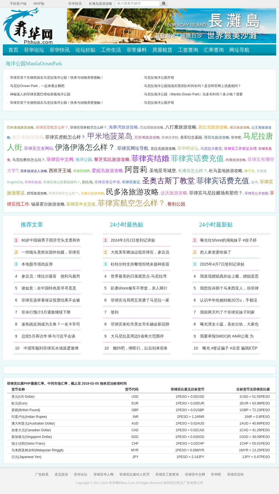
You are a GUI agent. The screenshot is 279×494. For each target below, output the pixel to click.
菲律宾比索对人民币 (134, 474)
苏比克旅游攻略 (213, 127)
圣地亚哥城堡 (162, 170)
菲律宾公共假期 (256, 193)
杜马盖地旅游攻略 (225, 170)
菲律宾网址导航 (132, 148)
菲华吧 (236, 137)
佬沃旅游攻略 (240, 127)
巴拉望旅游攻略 (151, 127)
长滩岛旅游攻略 (100, 4)
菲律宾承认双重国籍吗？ (61, 182)
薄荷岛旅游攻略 (216, 137)
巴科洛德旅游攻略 (20, 127)
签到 (115, 312)
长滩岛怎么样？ (192, 170)
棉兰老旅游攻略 (28, 137)
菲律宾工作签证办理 (240, 148)
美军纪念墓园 (191, 137)
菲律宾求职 (170, 137)
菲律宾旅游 (33, 182)
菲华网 (114, 483)
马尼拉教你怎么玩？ (28, 160)
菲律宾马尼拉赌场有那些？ (216, 193)
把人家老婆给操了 (215, 252)
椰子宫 (249, 171)
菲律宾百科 (235, 474)
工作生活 (111, 50)
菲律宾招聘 (81, 171)
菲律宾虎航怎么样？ (65, 137)
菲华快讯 (75, 4)
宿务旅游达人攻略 (33, 171)
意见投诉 (61, 474)
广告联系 (42, 474)
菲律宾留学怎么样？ (64, 193)
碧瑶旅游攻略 (37, 193)
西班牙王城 (60, 170)
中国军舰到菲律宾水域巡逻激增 (51, 348)
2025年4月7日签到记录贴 (222, 264)
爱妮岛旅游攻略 (107, 170)
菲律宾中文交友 (81, 204)
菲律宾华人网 (103, 474)
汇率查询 (214, 50)
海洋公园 (83, 159)
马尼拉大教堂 (211, 148)
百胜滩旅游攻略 (147, 137)
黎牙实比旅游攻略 (112, 159)
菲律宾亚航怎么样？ (52, 127)
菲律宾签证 (131, 182)
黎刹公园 (176, 204)
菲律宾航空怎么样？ (131, 203)
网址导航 (239, 50)
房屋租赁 (162, 50)
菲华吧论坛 (187, 148)
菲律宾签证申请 (107, 182)
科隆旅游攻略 (236, 160)
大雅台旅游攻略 (92, 193)
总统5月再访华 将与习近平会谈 (48, 336)
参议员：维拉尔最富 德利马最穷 (50, 276)
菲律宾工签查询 (167, 474)
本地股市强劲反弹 (37, 264)
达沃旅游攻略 (173, 193)
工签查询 (188, 50)
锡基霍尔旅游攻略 (48, 204)
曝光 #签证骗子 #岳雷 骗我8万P (230, 348)
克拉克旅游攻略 (163, 148)
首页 (13, 50)
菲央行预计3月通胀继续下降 (46, 312)
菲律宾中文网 (60, 159)
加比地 (87, 182)
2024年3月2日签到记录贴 (133, 240)
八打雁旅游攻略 (180, 127)
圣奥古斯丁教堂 (168, 181)
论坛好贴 (85, 50)
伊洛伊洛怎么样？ (85, 147)
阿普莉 (136, 169)
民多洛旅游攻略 (132, 192)
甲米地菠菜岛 (110, 136)
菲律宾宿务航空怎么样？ (88, 127)
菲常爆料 (137, 50)
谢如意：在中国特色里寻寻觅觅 (48, 288)
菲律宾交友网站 (38, 148)
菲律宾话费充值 (197, 158)
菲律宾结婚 (150, 158)
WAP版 (38, 4)
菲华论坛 (34, 50)
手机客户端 (18, 4)
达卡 (254, 182)
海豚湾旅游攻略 (123, 127)
